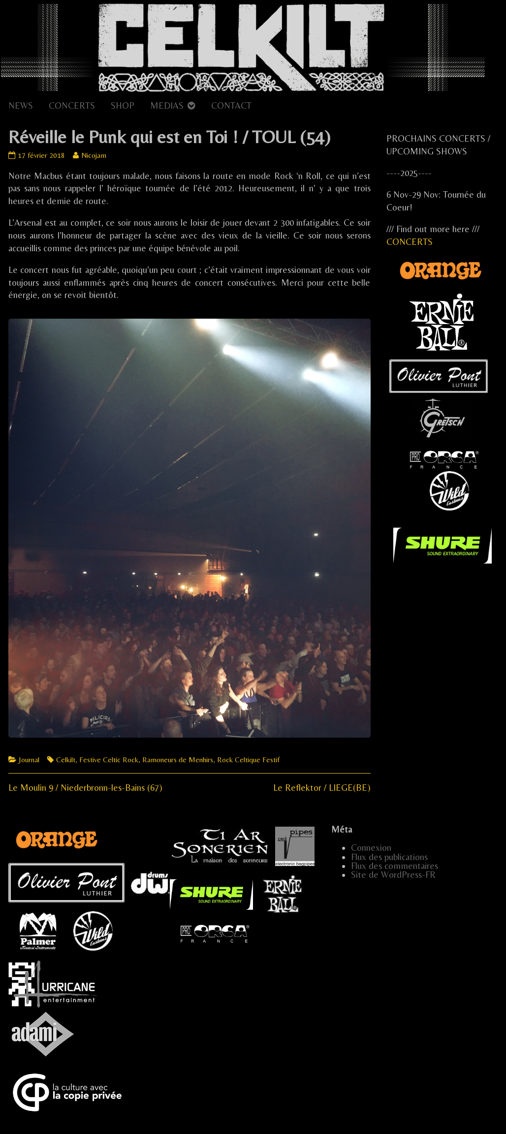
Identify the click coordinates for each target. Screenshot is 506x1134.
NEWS (20, 105)
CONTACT (231, 105)
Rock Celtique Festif (248, 759)
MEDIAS (167, 105)
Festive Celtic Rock (108, 759)
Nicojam (93, 155)
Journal (29, 759)
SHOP (122, 105)
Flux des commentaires (394, 866)
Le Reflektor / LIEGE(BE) (322, 787)
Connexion (371, 847)
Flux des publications (389, 857)
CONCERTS (72, 105)
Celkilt (65, 759)
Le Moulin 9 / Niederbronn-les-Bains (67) (85, 787)
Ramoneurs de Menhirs (177, 759)
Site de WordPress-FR (393, 874)
